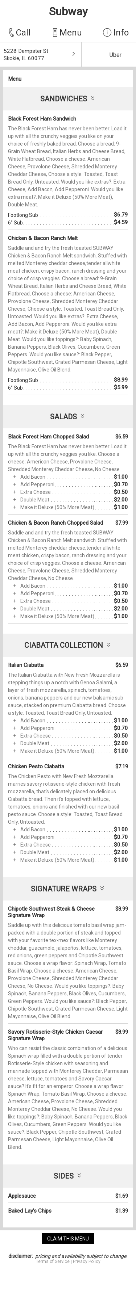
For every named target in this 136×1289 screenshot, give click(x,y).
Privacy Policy (86, 1261)
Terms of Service (53, 1261)
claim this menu (68, 1239)
